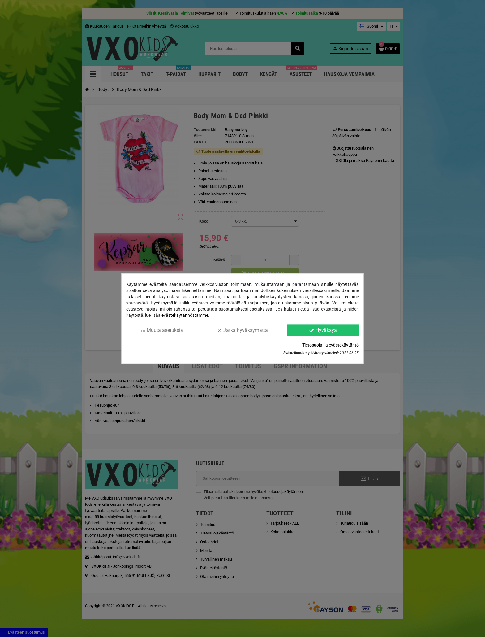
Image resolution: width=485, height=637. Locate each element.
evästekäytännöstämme (184, 314)
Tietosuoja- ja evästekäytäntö (330, 344)
